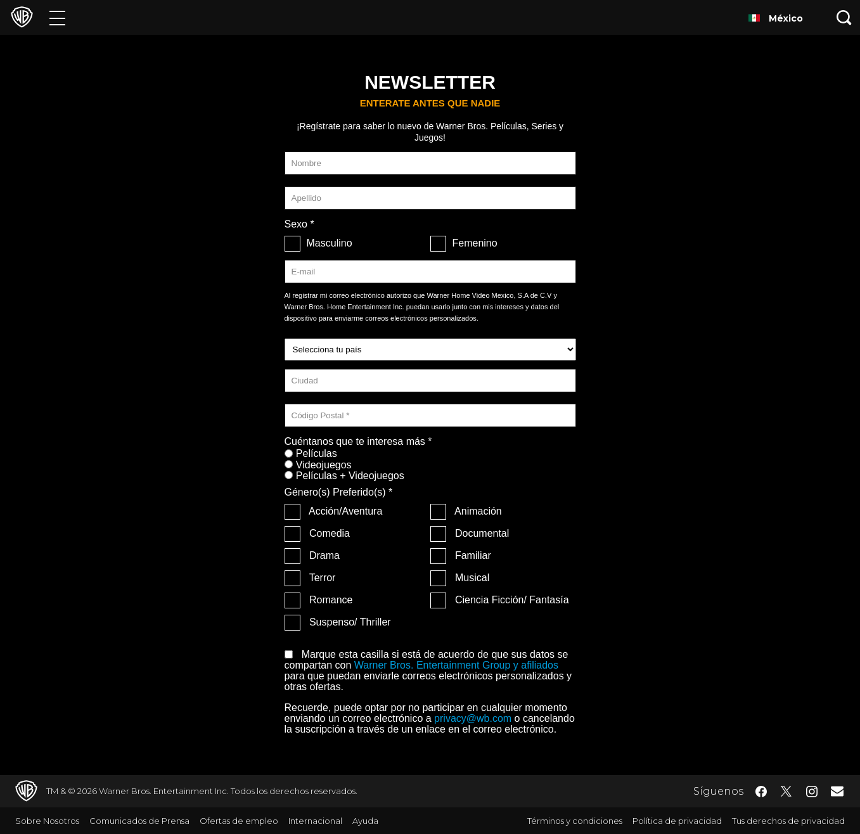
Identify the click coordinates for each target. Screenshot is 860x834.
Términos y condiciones (574, 821)
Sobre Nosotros (47, 821)
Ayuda (365, 821)
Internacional (315, 821)
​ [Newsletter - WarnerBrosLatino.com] (837, 791)
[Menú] (57, 17)
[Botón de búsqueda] (844, 17)
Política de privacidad (677, 821)
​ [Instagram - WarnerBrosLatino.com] (811, 791)
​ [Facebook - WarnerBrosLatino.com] (761, 791)
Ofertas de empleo (239, 821)
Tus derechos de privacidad (788, 821)
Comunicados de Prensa (139, 821)
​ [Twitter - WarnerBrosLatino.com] (786, 791)
